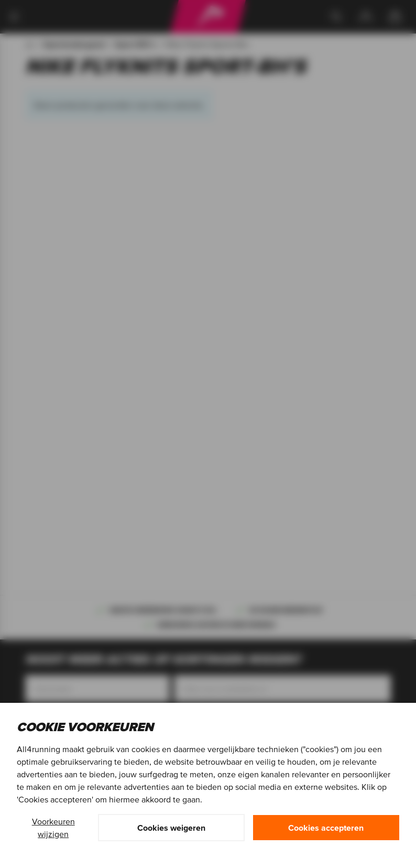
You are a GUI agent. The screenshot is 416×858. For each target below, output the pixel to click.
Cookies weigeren (171, 827)
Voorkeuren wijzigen (53, 828)
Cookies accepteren (326, 827)
